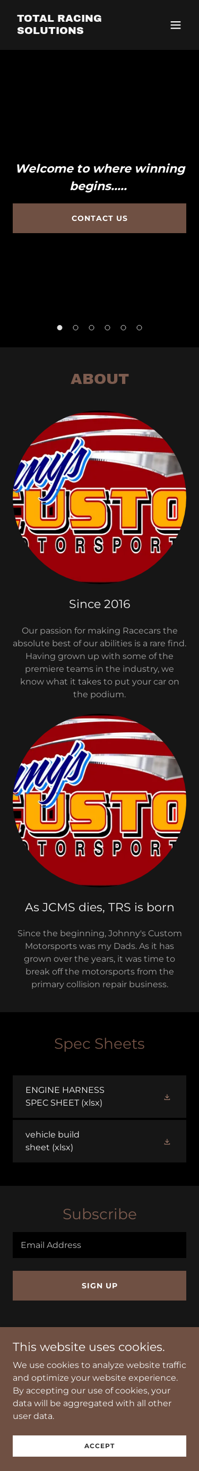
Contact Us (100, 218)
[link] (73, 31)
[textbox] (99, 1245)
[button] (175, 25)
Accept (99, 1460)
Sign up (100, 1285)
